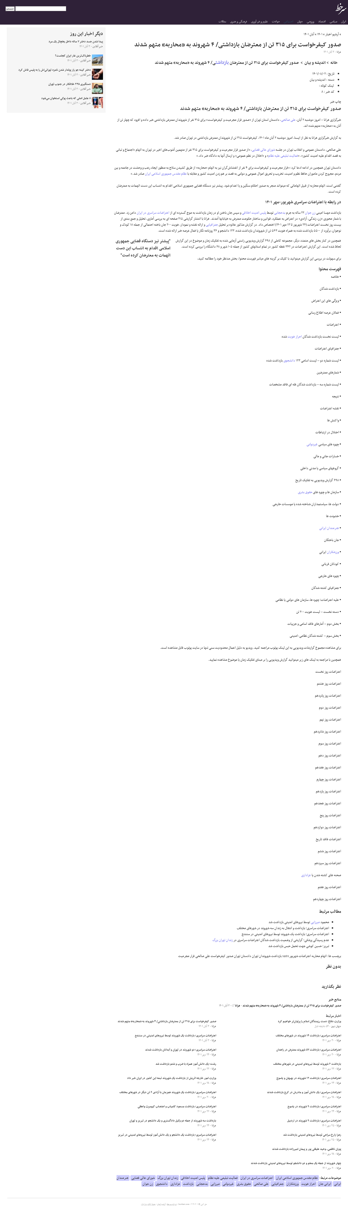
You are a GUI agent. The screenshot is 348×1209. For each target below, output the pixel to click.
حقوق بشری (305, 492)
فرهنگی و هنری (238, 21)
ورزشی (310, 21)
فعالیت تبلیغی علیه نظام (283, 156)
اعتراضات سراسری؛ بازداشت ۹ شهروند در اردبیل (314, 1120)
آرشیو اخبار (332, 34)
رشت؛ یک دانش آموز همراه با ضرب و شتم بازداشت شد (186, 1064)
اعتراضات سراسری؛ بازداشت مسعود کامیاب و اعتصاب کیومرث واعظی (177, 1106)
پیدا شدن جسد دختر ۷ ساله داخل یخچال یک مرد (76, 41)
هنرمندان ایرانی (329, 528)
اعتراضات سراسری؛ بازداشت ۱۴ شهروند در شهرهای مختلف (308, 1035)
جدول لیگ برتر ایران (148, 1204)
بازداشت (222, 63)
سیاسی (333, 21)
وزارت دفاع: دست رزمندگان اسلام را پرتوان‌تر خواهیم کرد (309, 1021)
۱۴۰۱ (319, 34)
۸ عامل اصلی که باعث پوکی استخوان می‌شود (66, 98)
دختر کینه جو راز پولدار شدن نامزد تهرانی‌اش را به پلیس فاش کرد (54, 70)
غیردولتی (312, 444)
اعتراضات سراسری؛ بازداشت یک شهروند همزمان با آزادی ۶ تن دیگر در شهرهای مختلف (167, 1092)
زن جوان (310, 213)
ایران (343, 21)
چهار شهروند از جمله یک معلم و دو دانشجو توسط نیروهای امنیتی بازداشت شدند (296, 1163)
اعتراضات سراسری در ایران (153, 213)
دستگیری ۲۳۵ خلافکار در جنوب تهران (69, 84)
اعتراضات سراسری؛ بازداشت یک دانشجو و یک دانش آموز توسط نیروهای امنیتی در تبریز (167, 1135)
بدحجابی (279, 213)
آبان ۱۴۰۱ (309, 34)
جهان (300, 21)
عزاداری (306, 875)
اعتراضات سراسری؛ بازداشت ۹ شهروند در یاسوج (314, 1106)
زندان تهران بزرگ (222, 940)
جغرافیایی (212, 225)
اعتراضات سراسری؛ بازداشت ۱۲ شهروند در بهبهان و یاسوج (309, 1078)
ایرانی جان (324, 1184)
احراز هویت (295, 337)
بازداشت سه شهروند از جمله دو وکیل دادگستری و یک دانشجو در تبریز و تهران (172, 1120)
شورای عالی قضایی (263, 150)
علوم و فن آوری (259, 21)
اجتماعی (288, 21)
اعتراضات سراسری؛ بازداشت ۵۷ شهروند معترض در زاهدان (308, 1049)
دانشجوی (289, 360)
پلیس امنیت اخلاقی (254, 213)
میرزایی (315, 922)
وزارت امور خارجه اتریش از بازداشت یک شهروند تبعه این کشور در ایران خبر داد (171, 1078)
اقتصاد (322, 21)
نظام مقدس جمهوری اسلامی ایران (166, 174)
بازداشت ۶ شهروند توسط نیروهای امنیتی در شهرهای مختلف (307, 1064)
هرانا (236, 1005)
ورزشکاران (333, 552)
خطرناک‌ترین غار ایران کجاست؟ (73, 55)
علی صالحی (288, 120)
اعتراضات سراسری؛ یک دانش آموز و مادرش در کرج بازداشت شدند (304, 1092)
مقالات (222, 21)
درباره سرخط (172, 1204)
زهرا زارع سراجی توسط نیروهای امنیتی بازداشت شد (312, 1135)
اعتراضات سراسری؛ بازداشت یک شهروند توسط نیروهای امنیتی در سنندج (175, 1035)
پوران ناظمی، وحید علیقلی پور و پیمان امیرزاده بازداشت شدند (306, 1149)
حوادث (276, 21)
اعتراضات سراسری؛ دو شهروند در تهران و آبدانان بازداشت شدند (180, 1049)
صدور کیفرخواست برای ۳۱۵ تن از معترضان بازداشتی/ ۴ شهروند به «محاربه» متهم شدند (292, 1005)
